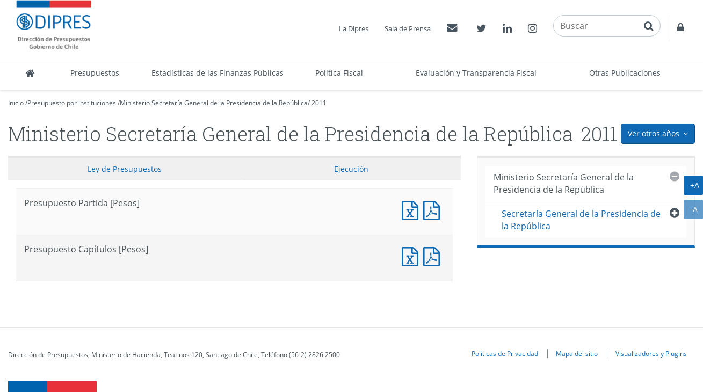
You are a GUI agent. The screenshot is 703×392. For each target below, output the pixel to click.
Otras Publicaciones (625, 73)
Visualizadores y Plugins (651, 353)
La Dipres (353, 28)
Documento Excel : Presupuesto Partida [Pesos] (412, 209)
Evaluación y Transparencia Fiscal (476, 73)
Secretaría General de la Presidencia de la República (581, 220)
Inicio (16, 102)
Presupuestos (94, 73)
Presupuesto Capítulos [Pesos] (412, 255)
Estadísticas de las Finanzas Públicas (217, 73)
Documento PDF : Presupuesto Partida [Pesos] (434, 209)
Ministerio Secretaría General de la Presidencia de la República (214, 102)
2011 (319, 102)
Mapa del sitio (577, 353)
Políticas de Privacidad (505, 353)
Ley (125, 169)
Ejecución (351, 169)
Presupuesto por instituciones (71, 102)
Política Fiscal (339, 73)
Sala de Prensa (408, 28)
